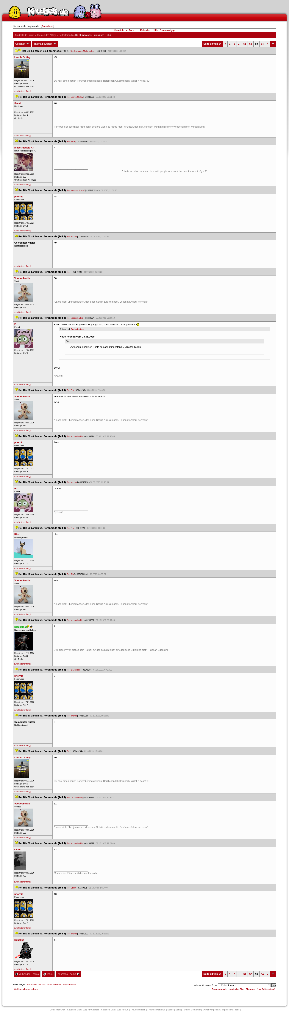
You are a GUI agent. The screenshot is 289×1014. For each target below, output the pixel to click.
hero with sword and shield (50, 984)
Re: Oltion (71, 888)
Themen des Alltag (46, 35)
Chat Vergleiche (212, 1010)
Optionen (22, 43)
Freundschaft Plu (156, 1010)
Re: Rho (70, 574)
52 (250, 43)
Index (48, 974)
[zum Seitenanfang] (22, 91)
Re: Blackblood (73, 670)
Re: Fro (70, 390)
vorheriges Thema (27, 974)
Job (237, 1010)
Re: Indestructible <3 (76, 190)
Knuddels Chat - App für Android (83, 1010)
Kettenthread (66, 35)
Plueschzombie (69, 984)
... (239, 43)
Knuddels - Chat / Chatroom (242, 989)
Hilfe (155, 30)
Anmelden (47, 26)
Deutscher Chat (57, 1010)
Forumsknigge (167, 30)
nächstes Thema (68, 974)
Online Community (193, 1010)
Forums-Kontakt (219, 989)
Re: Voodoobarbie (75, 318)
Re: (69, 272)
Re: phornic (72, 236)
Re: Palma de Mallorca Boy (83, 51)
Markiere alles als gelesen (26, 989)
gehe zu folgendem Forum (205, 985)
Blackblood (32, 984)
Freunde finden (138, 1010)
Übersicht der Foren (124, 30)
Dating (179, 1010)
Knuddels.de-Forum (24, 35)
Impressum (227, 1010)
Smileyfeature (77, 329)
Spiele (171, 1010)
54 (262, 43)
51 (244, 43)
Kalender (145, 30)
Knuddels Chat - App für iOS (115, 1010)
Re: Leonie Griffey (75, 97)
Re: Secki (71, 141)
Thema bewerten (45, 43)
